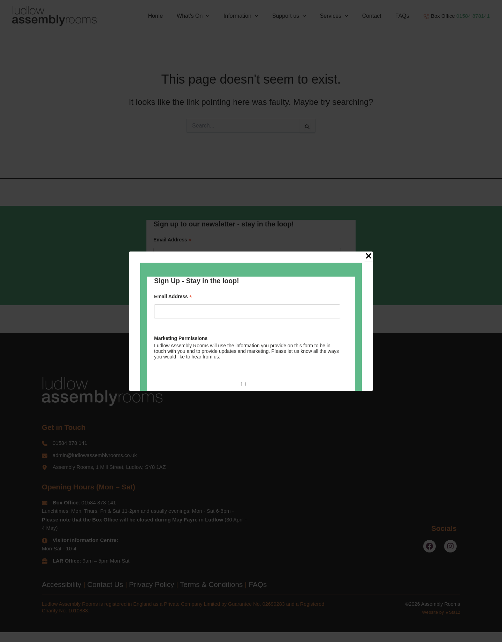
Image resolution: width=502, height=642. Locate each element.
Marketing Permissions (180, 338)
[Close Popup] (368, 256)
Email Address (173, 296)
